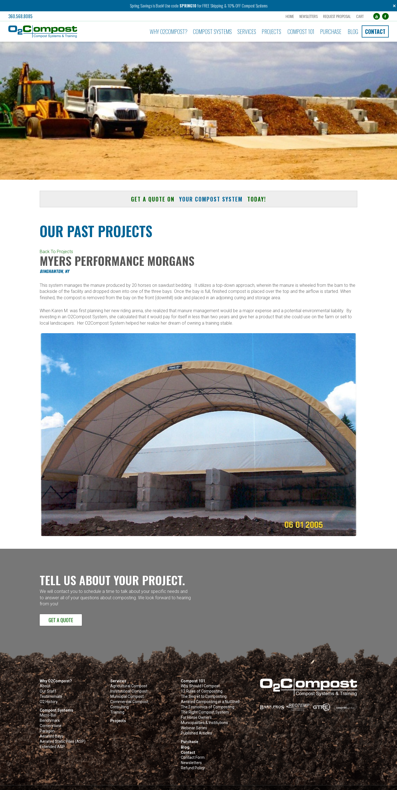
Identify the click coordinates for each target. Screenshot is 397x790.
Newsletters (308, 16)
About (45, 686)
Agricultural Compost (128, 686)
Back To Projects (56, 251)
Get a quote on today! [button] (198, 199)
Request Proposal (337, 16)
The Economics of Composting (207, 707)
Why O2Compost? (168, 31)
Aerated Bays (51, 736)
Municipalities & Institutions (204, 723)
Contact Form (193, 757)
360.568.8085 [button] (20, 16)
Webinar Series (194, 728)
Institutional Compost (128, 691)
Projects (271, 31)
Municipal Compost (127, 696)
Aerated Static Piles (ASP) (62, 741)
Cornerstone (50, 726)
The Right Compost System (205, 712)
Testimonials (51, 696)
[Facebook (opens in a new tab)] (385, 16)
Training (117, 712)
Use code (172, 5)
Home (290, 16)
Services (246, 31)
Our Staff (48, 691)
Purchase (330, 31)
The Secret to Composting (204, 696)
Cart (360, 16)
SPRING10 (187, 5)
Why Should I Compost (200, 686)
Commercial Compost (129, 702)
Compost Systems (212, 31)
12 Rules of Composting (201, 691)
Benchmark (50, 721)
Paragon (47, 731)
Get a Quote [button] (61, 620)
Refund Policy (193, 768)
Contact (375, 31)
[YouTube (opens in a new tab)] (376, 16)
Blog (353, 31)
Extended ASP (52, 747)
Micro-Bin (48, 715)
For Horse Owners (196, 717)
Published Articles (196, 733)
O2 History (49, 702)
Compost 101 (301, 31)
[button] (66, 31)
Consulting (119, 707)
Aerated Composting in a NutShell (210, 702)
